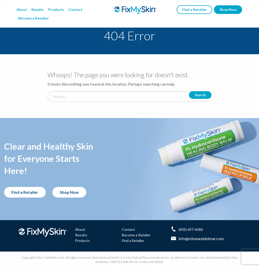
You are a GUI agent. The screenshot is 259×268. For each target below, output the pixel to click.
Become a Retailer (33, 18)
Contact (75, 9)
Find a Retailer (194, 9)
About (21, 9)
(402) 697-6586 (191, 229)
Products (56, 9)
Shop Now (228, 9)
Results (37, 9)
